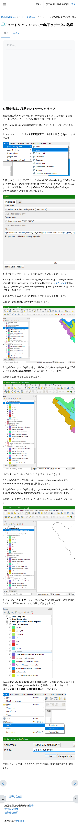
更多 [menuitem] (15, 33)
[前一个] (3, 783)
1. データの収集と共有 (28, 17)
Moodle (20, 820)
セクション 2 (59, 283)
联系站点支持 (13, 796)
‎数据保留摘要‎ (11, 809)
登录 (73, 4)
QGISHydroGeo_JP (8, 17)
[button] (38, 4)
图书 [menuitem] (5, 33)
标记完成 (10, 45)
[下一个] (74, 783)
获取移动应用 (11, 812)
